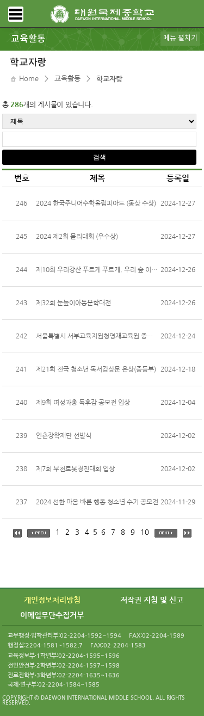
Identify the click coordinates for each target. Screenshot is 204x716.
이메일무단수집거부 (52, 615)
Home (29, 78)
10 (144, 532)
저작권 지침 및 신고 (151, 600)
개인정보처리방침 (52, 600)
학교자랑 (109, 79)
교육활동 (67, 78)
